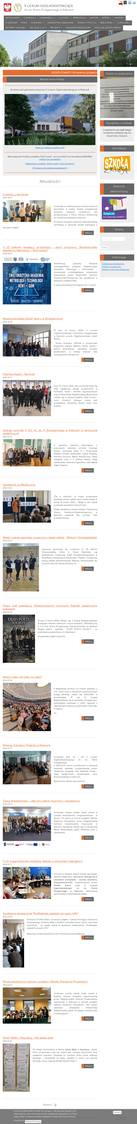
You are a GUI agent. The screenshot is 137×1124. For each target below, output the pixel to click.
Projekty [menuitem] (55, 28)
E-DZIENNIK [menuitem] (11, 23)
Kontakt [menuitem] (119, 18)
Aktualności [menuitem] (13, 18)
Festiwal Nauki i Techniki (19, 374)
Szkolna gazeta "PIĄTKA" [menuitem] (107, 28)
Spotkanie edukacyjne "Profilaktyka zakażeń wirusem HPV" (40, 913)
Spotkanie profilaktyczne (19, 485)
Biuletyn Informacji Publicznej (115, 270)
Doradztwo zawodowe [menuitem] (60, 23)
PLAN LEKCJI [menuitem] (123, 23)
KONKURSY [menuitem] (36, 23)
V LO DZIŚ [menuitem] (63, 18)
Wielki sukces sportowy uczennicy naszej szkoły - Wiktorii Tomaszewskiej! (50, 537)
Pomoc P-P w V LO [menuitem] (87, 23)
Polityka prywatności (111, 267)
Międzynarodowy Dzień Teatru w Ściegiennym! (33, 318)
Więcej (88, 233)
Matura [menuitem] (94, 18)
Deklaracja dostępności (113, 264)
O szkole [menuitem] (29, 18)
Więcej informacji (33, 1121)
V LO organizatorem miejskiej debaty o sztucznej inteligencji (43, 861)
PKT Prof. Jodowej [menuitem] (16, 28)
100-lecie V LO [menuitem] (37, 28)
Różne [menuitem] (106, 18)
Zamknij (117, 1112)
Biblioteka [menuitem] (106, 23)
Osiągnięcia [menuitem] (46, 18)
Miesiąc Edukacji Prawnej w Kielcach (27, 745)
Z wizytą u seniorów (15, 194)
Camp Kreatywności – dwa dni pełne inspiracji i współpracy (41, 801)
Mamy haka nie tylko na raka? (22, 677)
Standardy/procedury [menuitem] (78, 28)
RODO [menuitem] (24, 23)
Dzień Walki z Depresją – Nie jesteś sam (28, 1038)
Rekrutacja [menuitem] (79, 18)
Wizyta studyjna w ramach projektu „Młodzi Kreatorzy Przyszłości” (45, 981)
